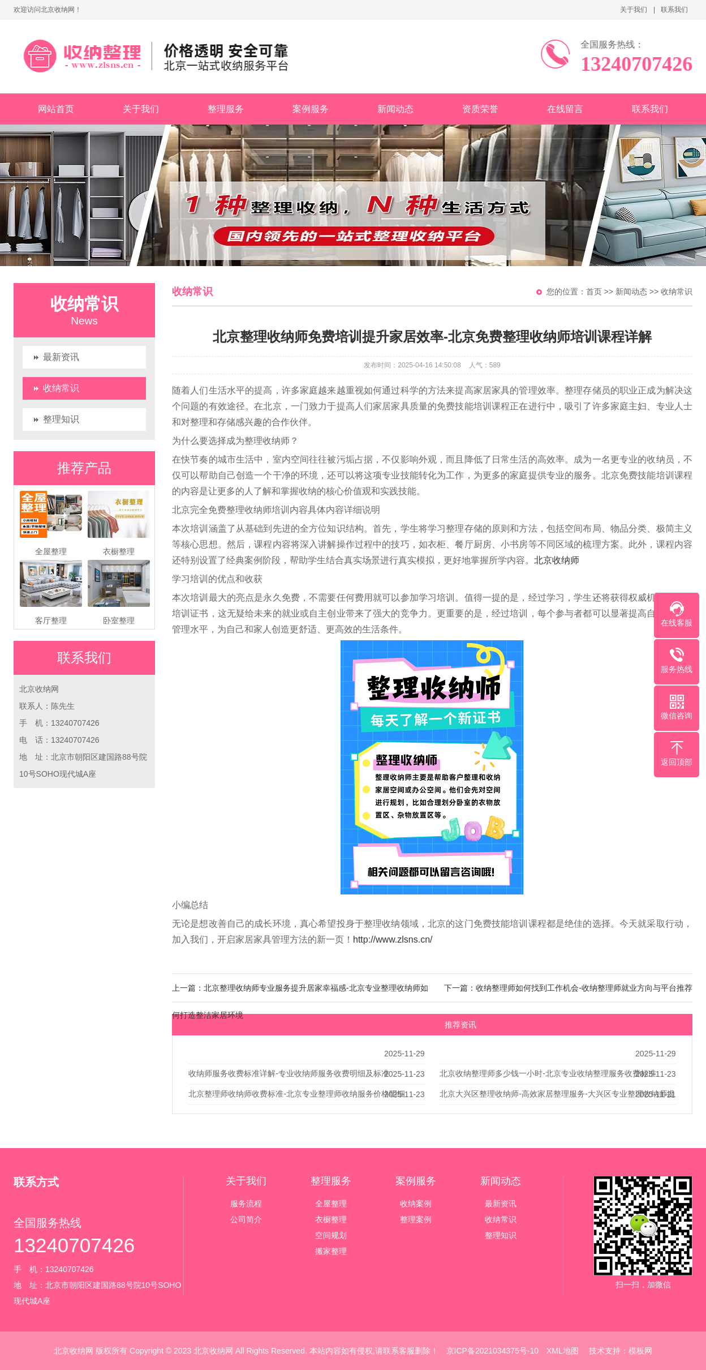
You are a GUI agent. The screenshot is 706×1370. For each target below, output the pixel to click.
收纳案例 (416, 1204)
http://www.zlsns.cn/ (393, 939)
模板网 (640, 1350)
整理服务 (226, 109)
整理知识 (61, 419)
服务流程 (246, 1204)
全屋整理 (331, 1204)
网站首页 (56, 109)
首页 (594, 291)
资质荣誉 (480, 109)
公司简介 (246, 1219)
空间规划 (331, 1235)
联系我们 (674, 10)
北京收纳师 (556, 560)
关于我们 (633, 10)
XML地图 (562, 1350)
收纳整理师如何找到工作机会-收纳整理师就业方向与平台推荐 (584, 987)
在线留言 (565, 109)
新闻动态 (395, 109)
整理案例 (416, 1219)
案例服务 (310, 109)
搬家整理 (331, 1251)
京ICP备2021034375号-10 (492, 1350)
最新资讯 (61, 357)
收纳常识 (61, 388)
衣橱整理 (331, 1219)
